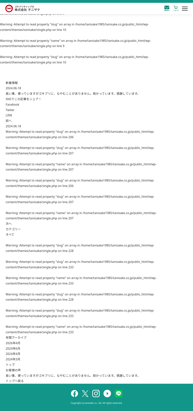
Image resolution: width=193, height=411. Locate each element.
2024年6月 (13, 348)
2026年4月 (13, 343)
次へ (9, 224)
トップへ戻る (15, 381)
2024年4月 (13, 354)
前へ (9, 121)
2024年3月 (13, 359)
